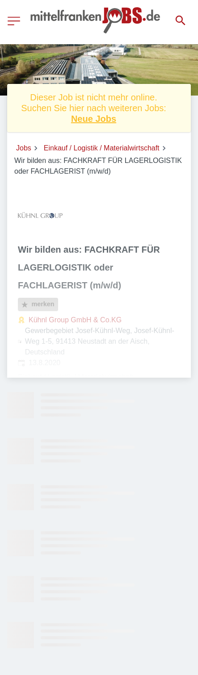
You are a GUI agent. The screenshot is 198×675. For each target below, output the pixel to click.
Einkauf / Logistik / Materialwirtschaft (102, 148)
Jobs (23, 148)
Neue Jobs (93, 119)
